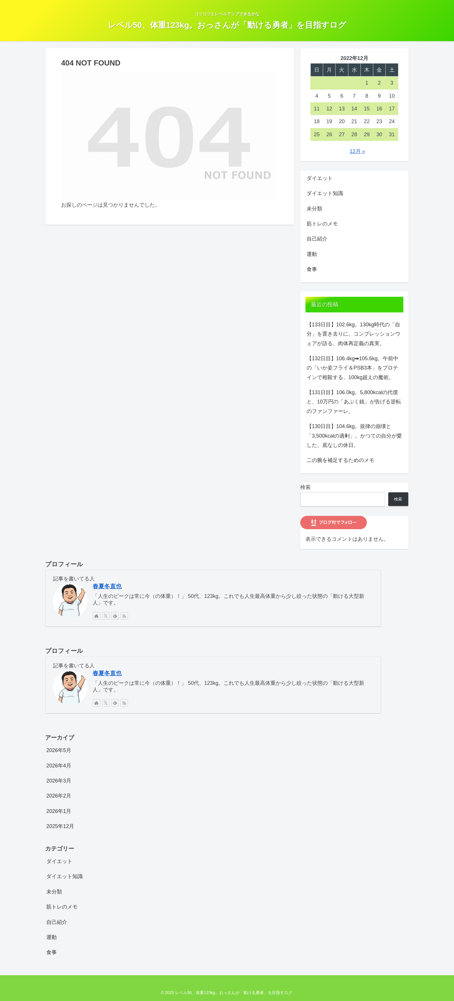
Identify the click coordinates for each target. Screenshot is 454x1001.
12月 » (357, 151)
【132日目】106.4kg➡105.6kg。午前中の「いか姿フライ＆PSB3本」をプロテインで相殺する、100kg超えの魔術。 (352, 368)
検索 (305, 487)
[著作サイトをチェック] (96, 616)
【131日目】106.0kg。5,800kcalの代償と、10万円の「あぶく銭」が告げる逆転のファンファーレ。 (354, 402)
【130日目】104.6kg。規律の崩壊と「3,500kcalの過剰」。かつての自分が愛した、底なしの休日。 (354, 435)
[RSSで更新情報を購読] (124, 616)
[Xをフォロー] (105, 616)
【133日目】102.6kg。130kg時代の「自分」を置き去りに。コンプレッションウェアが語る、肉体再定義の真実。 (353, 334)
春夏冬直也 (107, 586)
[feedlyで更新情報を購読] (115, 616)
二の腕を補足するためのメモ (340, 460)
